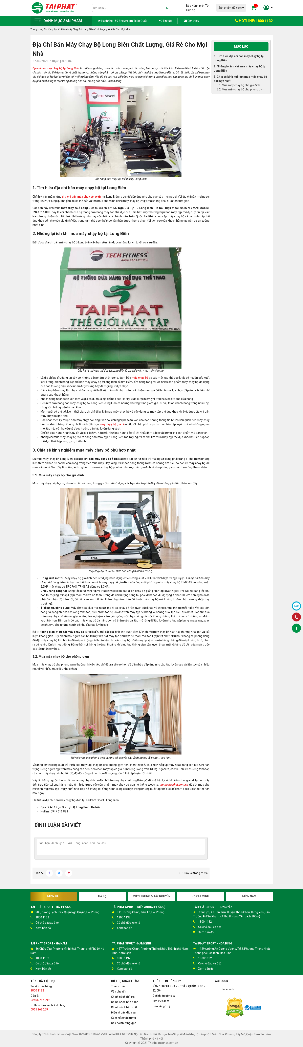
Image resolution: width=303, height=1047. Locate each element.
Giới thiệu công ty (163, 995)
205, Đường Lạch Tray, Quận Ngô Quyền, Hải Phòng (64, 912)
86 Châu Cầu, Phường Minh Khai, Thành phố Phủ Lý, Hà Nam (67, 951)
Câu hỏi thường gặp (123, 1023)
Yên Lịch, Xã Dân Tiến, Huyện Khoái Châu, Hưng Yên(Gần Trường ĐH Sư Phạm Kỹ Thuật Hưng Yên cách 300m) (231, 914)
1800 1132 (39, 917)
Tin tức (165, 20)
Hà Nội (102, 896)
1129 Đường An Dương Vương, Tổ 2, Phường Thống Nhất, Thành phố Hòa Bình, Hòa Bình (231, 951)
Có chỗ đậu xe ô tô (44, 923)
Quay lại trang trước (193, 873)
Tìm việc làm (160, 1001)
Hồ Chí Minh (200, 896)
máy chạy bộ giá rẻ (112, 424)
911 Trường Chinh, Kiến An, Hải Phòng (138, 912)
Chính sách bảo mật (124, 1007)
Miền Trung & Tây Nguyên (151, 896)
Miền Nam (249, 896)
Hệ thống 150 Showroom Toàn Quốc (122, 20)
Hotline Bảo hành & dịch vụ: (48, 1007)
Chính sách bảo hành (124, 1002)
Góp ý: (39, 998)
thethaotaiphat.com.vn (173, 784)
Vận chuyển (118, 991)
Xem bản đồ (40, 928)
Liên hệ (190, 10)
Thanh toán (118, 986)
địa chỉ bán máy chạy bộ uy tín (82, 196)
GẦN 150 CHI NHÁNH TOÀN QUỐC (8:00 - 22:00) (178, 988)
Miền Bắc (54, 896)
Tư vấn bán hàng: (41, 988)
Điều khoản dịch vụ (123, 1012)
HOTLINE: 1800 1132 (254, 21)
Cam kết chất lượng (123, 1017)
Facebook (228, 989)
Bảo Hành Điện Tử (197, 5)
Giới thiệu (191, 20)
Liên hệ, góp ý (161, 1006)
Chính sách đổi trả (123, 996)
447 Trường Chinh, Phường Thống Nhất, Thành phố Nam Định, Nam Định (150, 951)
